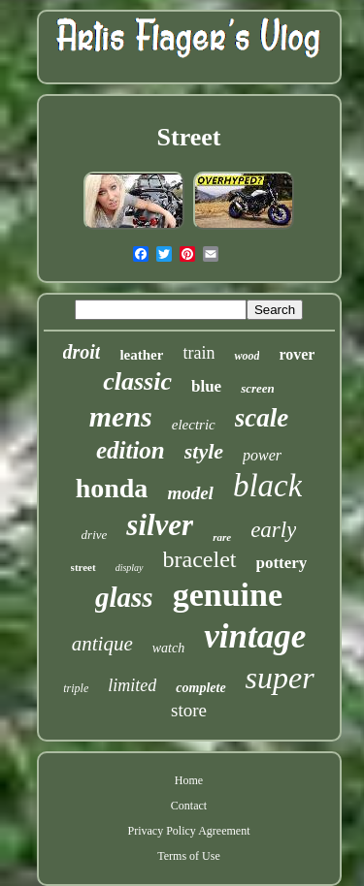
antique (102, 643)
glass (124, 597)
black (267, 485)
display (130, 567)
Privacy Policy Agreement (189, 831)
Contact (189, 805)
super (280, 677)
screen (258, 388)
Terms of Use (188, 856)
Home (189, 780)
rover (296, 354)
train (198, 353)
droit (82, 352)
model (190, 493)
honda (112, 488)
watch (168, 648)
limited (132, 685)
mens (120, 416)
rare (222, 537)
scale (261, 417)
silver (159, 525)
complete (200, 687)
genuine (227, 595)
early (273, 530)
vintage (255, 636)
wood (246, 356)
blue (206, 386)
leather (141, 355)
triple (75, 688)
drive (95, 534)
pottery (282, 563)
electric (193, 424)
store (189, 710)
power (262, 455)
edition (130, 450)
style (203, 451)
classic (137, 381)
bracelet (200, 559)
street (83, 567)
